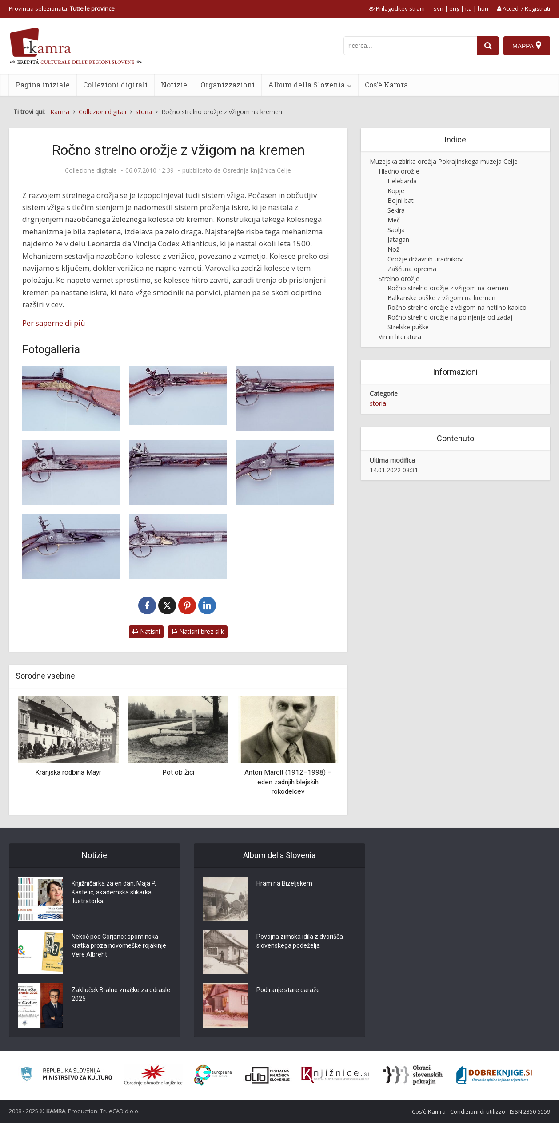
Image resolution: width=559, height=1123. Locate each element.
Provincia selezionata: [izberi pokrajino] (62, 8)
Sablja (396, 229)
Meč (393, 220)
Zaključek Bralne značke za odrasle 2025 (121, 994)
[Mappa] (526, 45)
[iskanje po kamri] (410, 45)
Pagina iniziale (43, 84)
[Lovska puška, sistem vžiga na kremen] (71, 398)
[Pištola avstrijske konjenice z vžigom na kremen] (71, 472)
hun (483, 8)
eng (454, 8)
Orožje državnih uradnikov (425, 259)
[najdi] (488, 45)
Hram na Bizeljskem (284, 883)
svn (438, 8)
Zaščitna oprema (411, 269)
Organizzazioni (227, 84)
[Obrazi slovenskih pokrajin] (413, 1075)
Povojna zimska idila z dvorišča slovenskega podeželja (299, 941)
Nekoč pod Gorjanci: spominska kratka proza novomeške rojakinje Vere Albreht (119, 945)
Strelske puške (408, 327)
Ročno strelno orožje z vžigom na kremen (447, 288)
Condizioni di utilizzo (477, 1111)
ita (468, 8)
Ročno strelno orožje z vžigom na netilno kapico (457, 307)
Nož (393, 249)
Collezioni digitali (115, 84)
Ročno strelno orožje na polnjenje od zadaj (449, 317)
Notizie (174, 84)
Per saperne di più (53, 323)
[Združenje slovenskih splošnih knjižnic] (335, 1075)
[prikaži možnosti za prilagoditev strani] (397, 8)
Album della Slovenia (306, 84)
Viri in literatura (400, 336)
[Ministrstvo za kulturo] (66, 1075)
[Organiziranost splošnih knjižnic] (153, 1075)
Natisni (146, 631)
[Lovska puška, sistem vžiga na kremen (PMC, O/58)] (178, 395)
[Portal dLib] (267, 1075)
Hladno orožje (399, 171)
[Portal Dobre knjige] (494, 1075)
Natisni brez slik (198, 631)
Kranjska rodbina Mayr (68, 772)
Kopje (395, 190)
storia (378, 403)
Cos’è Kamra (386, 84)
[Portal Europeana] (213, 1075)
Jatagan (398, 239)
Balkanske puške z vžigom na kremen (441, 297)
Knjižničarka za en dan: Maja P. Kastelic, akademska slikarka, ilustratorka (114, 892)
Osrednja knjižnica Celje (257, 170)
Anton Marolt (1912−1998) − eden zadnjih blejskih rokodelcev (287, 781)
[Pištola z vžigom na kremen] (285, 398)
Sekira (396, 210)
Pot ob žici (178, 772)
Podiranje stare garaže (288, 989)
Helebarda (402, 181)
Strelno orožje (399, 278)
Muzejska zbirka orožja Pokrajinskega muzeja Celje (444, 161)
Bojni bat (400, 200)
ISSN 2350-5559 (530, 1111)
